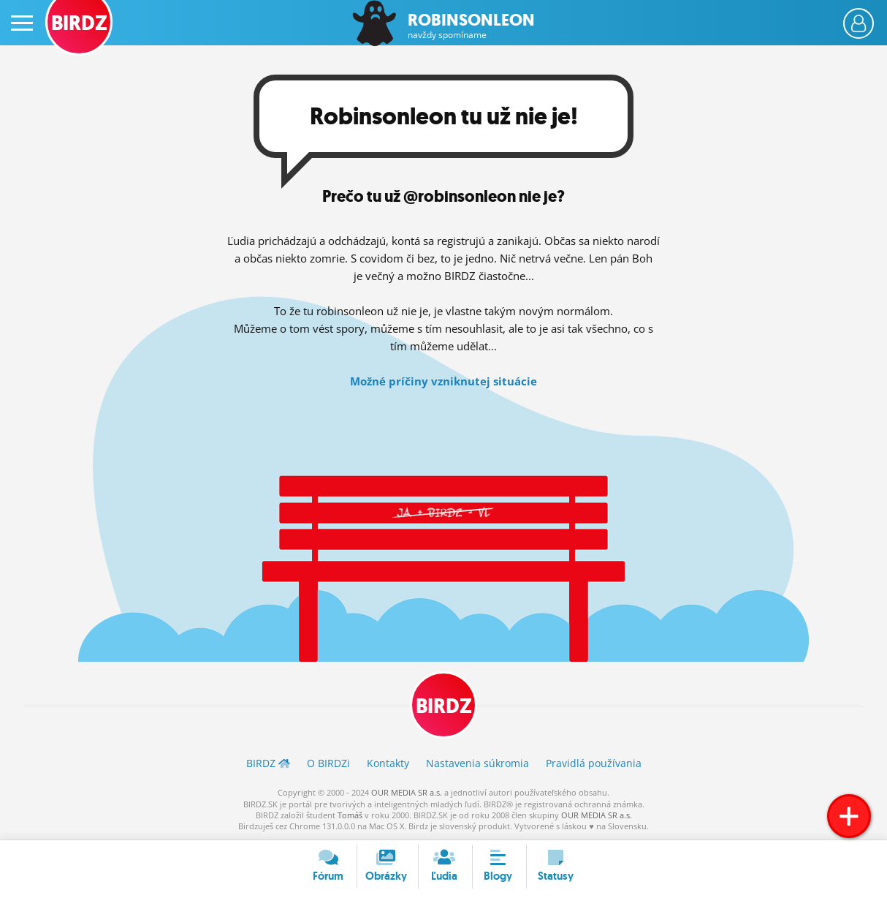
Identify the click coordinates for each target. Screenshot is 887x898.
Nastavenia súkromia (477, 763)
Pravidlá (594, 763)
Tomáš (350, 815)
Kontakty (388, 763)
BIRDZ (444, 706)
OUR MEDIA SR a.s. (406, 792)
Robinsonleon (471, 26)
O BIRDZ (328, 763)
